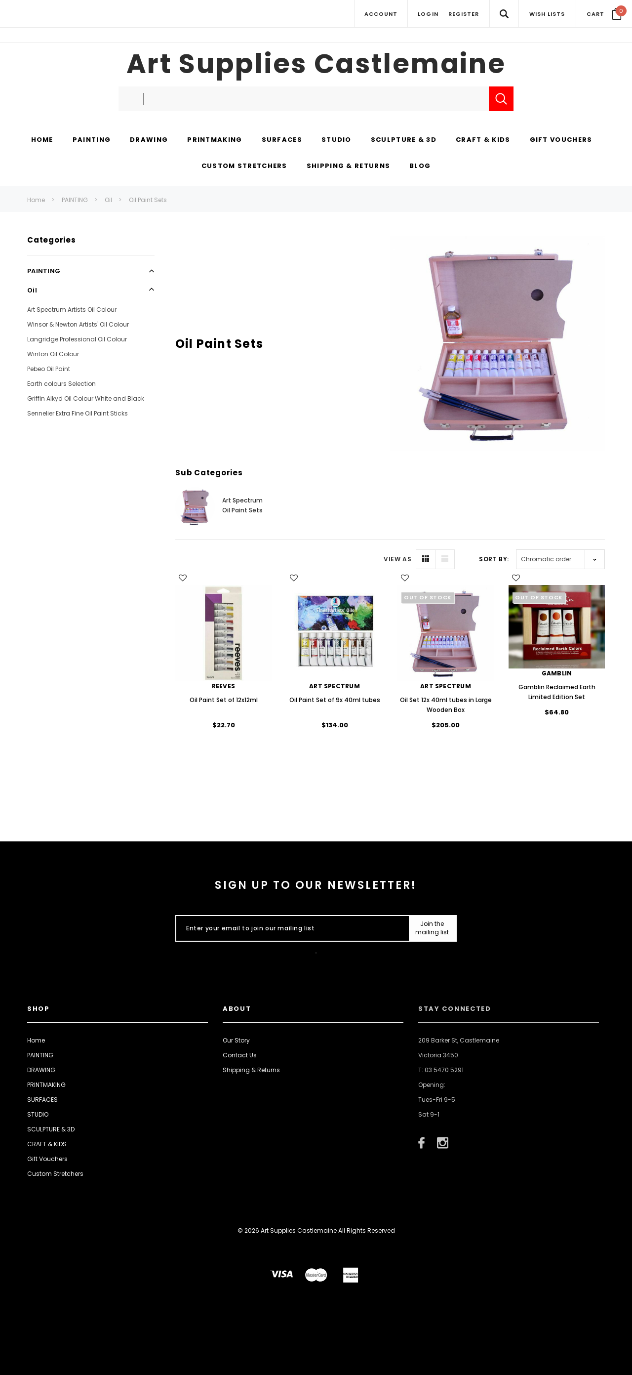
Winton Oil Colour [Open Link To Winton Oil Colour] (53, 354)
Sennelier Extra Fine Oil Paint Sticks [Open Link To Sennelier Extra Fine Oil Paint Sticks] (77, 413)
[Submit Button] (432, 928)
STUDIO (37, 1114)
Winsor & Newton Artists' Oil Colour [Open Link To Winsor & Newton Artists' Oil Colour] (78, 324)
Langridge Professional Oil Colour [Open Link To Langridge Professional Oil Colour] (77, 339)
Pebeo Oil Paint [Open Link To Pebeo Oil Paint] (48, 369)
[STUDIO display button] (336, 140)
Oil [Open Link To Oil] (32, 290)
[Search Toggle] (503, 13)
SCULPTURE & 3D (51, 1129)
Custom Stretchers (55, 1173)
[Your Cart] (604, 14)
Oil (108, 200)
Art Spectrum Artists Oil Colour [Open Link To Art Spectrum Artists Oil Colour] (72, 309)
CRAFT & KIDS (47, 1144)
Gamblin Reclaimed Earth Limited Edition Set (556, 692)
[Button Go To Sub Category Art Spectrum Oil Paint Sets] (195, 507)
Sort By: (494, 559)
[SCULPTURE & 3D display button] (403, 140)
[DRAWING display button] (149, 140)
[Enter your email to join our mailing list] (290, 928)
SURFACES (42, 1099)
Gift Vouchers (47, 1159)
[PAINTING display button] (92, 140)
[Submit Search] (501, 98)
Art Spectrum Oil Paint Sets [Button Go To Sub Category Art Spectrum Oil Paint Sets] (242, 505)
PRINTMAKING (46, 1085)
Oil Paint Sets (148, 200)
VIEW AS (397, 559)
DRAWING (41, 1070)
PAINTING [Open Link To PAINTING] (43, 271)
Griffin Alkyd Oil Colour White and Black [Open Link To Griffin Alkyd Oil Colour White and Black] (85, 398)
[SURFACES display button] (282, 140)
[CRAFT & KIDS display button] (483, 140)
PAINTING (75, 200)
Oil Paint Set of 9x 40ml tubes (334, 700)
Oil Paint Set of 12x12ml (224, 700)
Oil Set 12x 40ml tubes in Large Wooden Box (446, 705)
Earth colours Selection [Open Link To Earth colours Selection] (61, 383)
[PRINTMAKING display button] (214, 140)
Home (36, 200)
